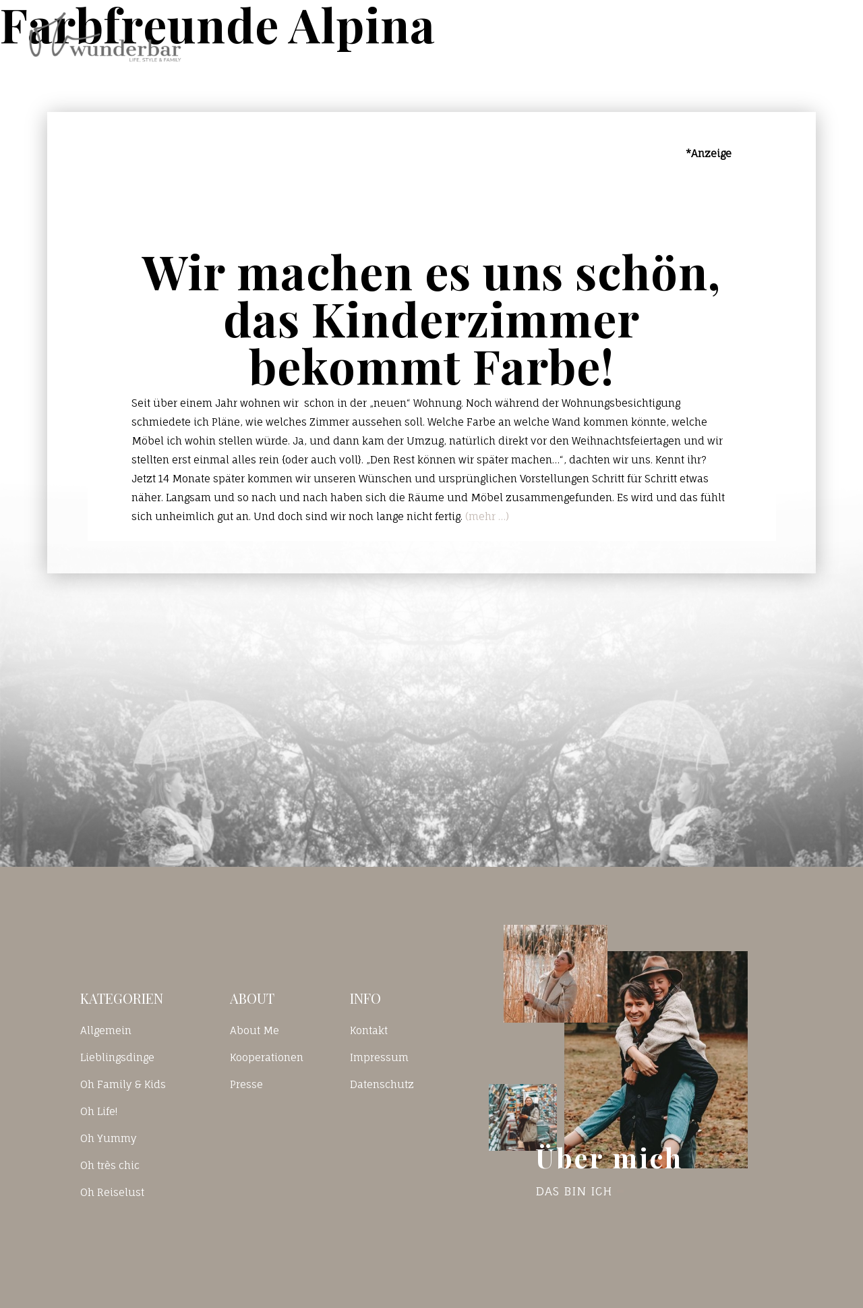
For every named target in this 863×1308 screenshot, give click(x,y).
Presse (246, 1084)
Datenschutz (382, 1084)
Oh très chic (110, 1165)
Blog (582, 36)
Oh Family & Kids (123, 1084)
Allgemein (105, 1030)
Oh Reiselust (112, 1192)
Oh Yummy (108, 1138)
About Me (254, 1030)
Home (508, 36)
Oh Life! (98, 1111)
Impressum (379, 1057)
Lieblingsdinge (117, 1057)
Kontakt (665, 36)
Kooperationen (266, 1057)
